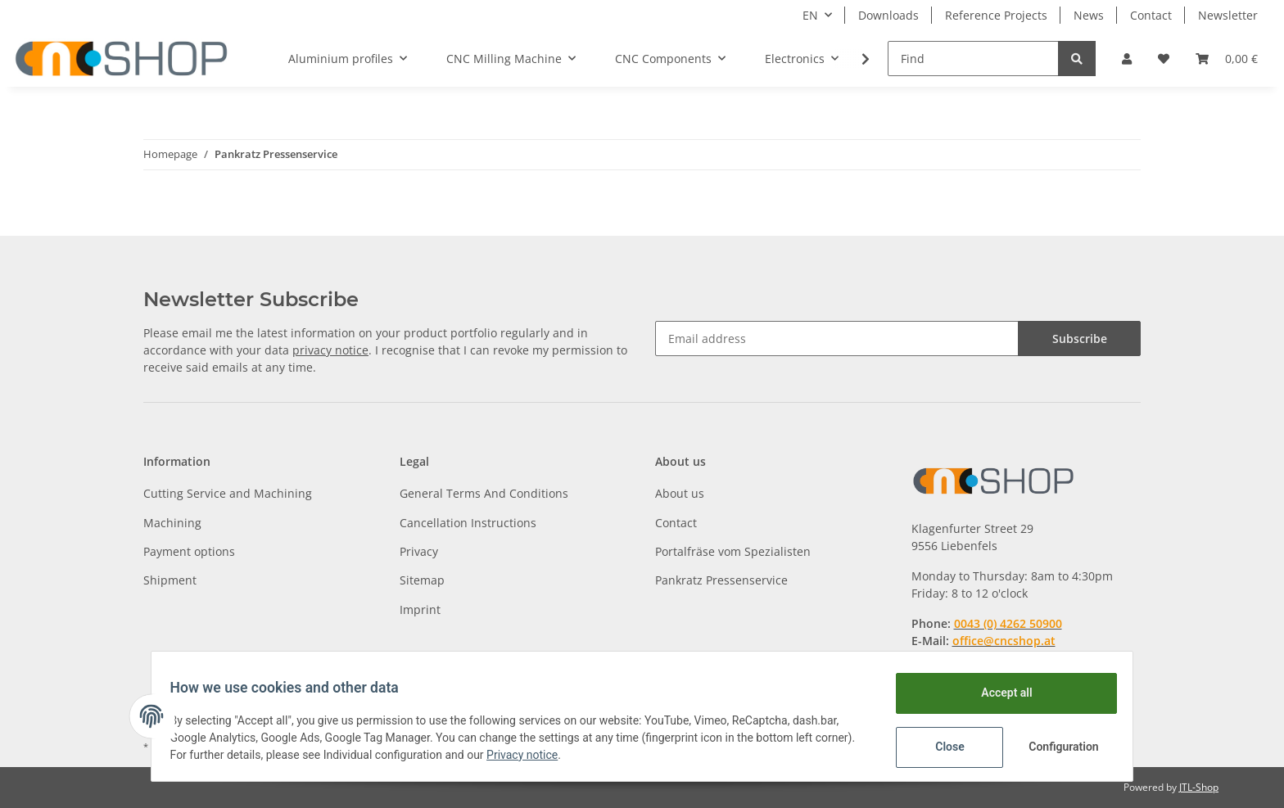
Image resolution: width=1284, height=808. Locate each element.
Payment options (189, 551)
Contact (1151, 15)
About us (679, 493)
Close (942, 746)
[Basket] (1226, 58)
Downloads (888, 15)
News (1089, 15)
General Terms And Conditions (484, 493)
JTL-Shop (1198, 787)
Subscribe (1079, 338)
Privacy (419, 551)
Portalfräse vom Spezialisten (733, 551)
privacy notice (330, 350)
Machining (172, 522)
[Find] (973, 58)
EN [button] (810, 15)
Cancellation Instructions (468, 522)
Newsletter (1228, 15)
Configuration (1057, 746)
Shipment (170, 580)
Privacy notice (572, 754)
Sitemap (422, 580)
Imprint (420, 609)
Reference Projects (996, 15)
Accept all (999, 692)
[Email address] (837, 338)
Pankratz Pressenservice (721, 580)
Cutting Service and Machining (227, 493)
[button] (1127, 58)
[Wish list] (1163, 58)
